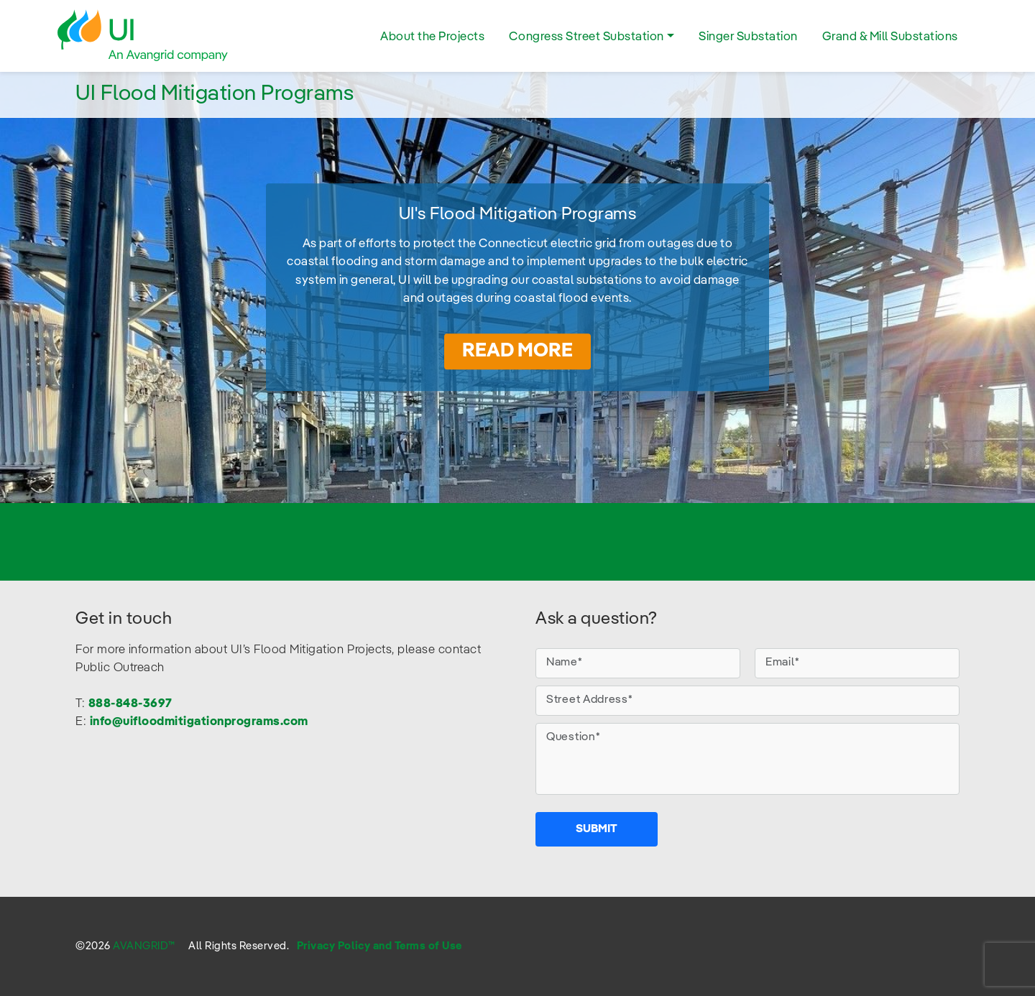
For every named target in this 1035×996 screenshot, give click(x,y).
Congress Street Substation (586, 37)
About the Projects (432, 37)
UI (144, 36)
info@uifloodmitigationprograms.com (199, 722)
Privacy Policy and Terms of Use (379, 946)
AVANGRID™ (144, 946)
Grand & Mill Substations (890, 37)
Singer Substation (748, 37)
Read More (517, 351)
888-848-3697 (130, 704)
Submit (596, 829)
